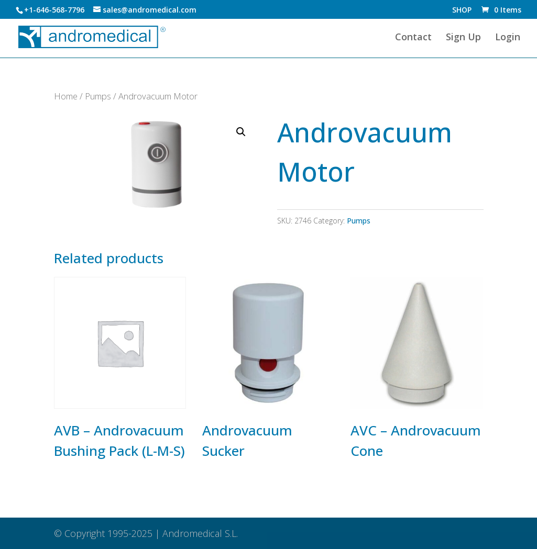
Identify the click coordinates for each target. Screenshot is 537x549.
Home (66, 96)
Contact (413, 38)
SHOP (462, 10)
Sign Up (463, 38)
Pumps (98, 96)
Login (507, 38)
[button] (241, 131)
